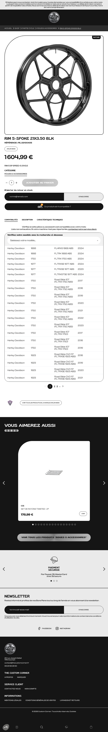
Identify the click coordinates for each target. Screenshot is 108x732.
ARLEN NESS (11, 149)
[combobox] (54, 240)
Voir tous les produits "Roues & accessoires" (54, 537)
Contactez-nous (12, 689)
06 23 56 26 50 (10, 666)
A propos (8, 677)
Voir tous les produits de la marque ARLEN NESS (40, 403)
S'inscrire (84, 610)
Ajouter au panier (40, 182)
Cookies (72, 711)
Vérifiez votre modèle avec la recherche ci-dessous (35, 235)
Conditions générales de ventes (40, 700)
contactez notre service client (82, 229)
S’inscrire (84, 197)
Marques (21, 677)
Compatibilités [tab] (11, 220)
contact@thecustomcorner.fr (16, 663)
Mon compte (30, 689)
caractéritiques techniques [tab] (50, 220)
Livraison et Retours (69, 700)
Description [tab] (27, 220)
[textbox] (54, 240)
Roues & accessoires (15, 174)
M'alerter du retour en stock (18, 190)
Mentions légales (12, 700)
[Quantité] (11, 182)
